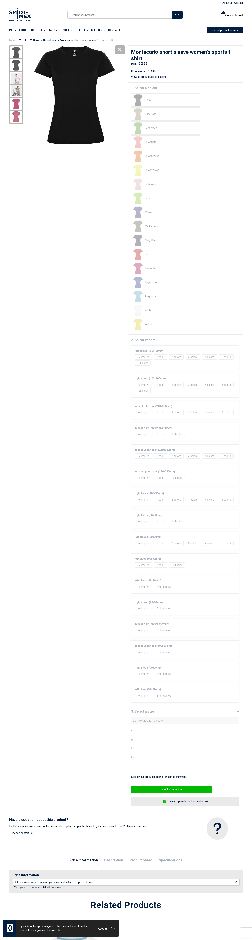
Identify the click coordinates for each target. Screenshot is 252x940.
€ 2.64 (195, 849)
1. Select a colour (144, 88)
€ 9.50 (137, 849)
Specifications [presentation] (168, 706)
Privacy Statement (198, 889)
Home (12, 40)
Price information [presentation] (86, 706)
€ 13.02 (21, 849)
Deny (113, 929)
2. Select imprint (143, 186)
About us (227, 2)
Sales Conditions (198, 879)
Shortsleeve (50, 40)
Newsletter (78, 884)
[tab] (86, 706)
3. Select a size (142, 557)
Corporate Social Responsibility (206, 899)
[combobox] (119, 15)
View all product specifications (150, 76)
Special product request (224, 30)
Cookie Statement (198, 884)
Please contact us (22, 678)
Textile (23, 40)
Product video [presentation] (140, 706)
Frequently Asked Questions (88, 889)
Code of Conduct (197, 894)
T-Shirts (34, 40)
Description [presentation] (114, 706)
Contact (238, 2)
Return (134, 884)
